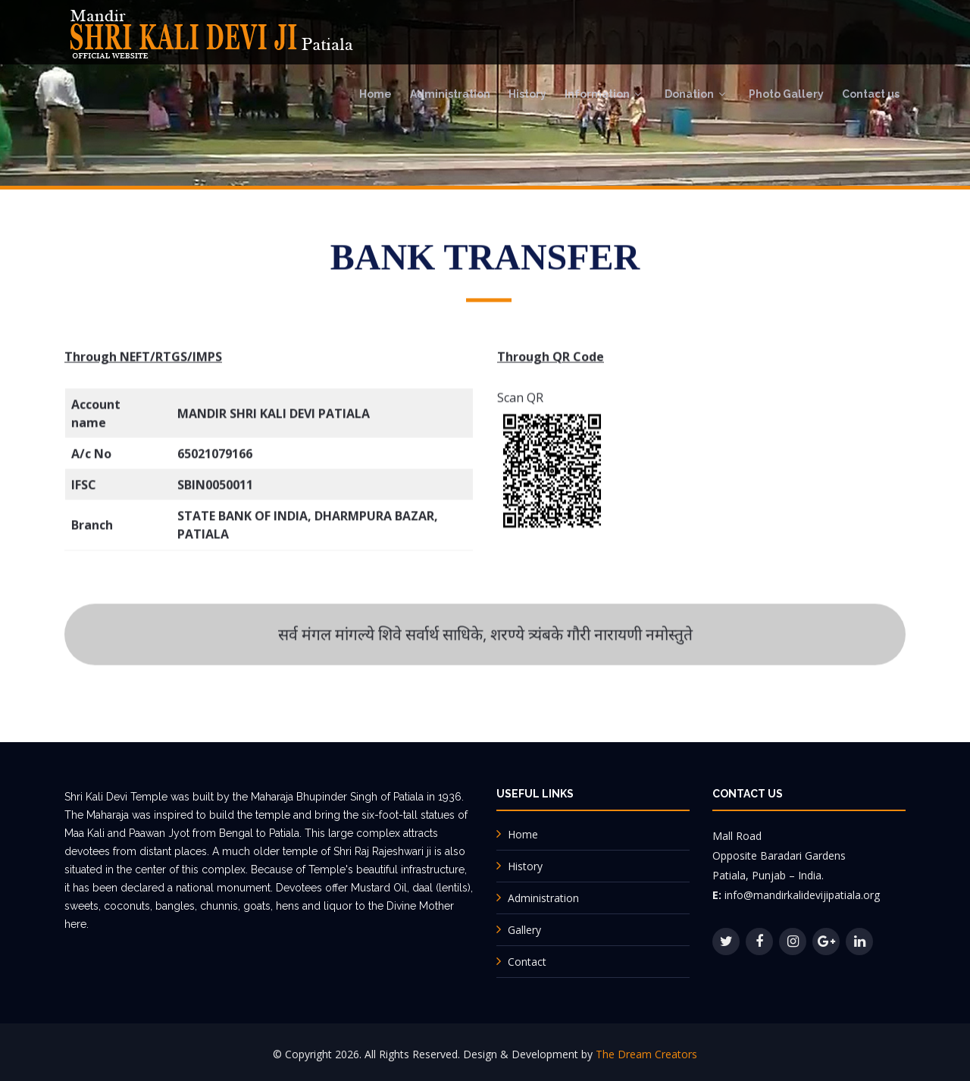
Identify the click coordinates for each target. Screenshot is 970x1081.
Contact (527, 961)
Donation (689, 94)
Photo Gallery (786, 94)
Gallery (524, 930)
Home (375, 94)
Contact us (871, 94)
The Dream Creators (646, 1054)
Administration (450, 94)
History (527, 94)
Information (597, 94)
